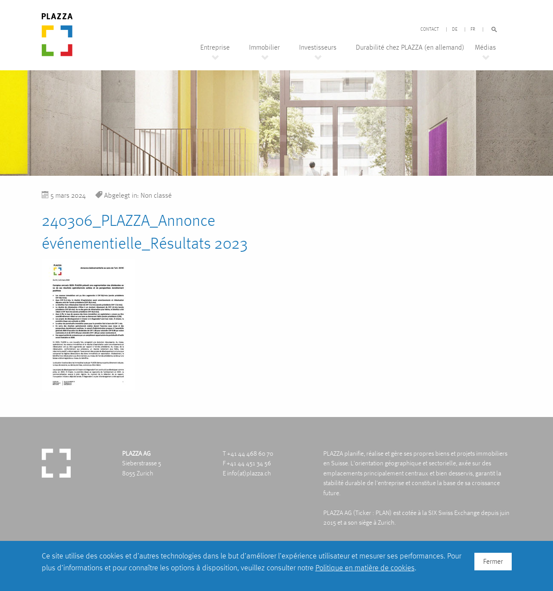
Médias (485, 47)
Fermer (493, 561)
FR (472, 29)
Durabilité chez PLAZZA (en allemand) (410, 47)
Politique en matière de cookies (365, 567)
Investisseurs (317, 47)
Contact (429, 29)
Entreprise (215, 47)
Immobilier (264, 47)
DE (454, 29)
